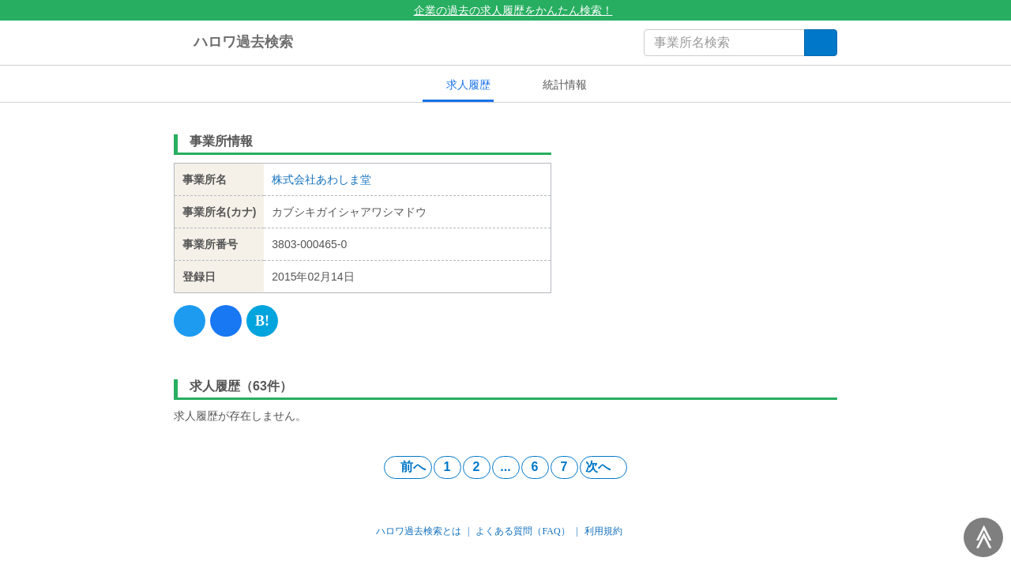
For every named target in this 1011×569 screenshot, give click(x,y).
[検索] (820, 42)
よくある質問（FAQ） (522, 531)
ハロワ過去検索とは (418, 531)
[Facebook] (226, 321)
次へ (603, 466)
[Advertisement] (706, 225)
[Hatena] (262, 321)
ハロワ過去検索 (233, 42)
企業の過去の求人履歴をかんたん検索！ (506, 10)
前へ (407, 466)
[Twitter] (189, 321)
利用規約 (603, 531)
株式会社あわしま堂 (321, 179)
